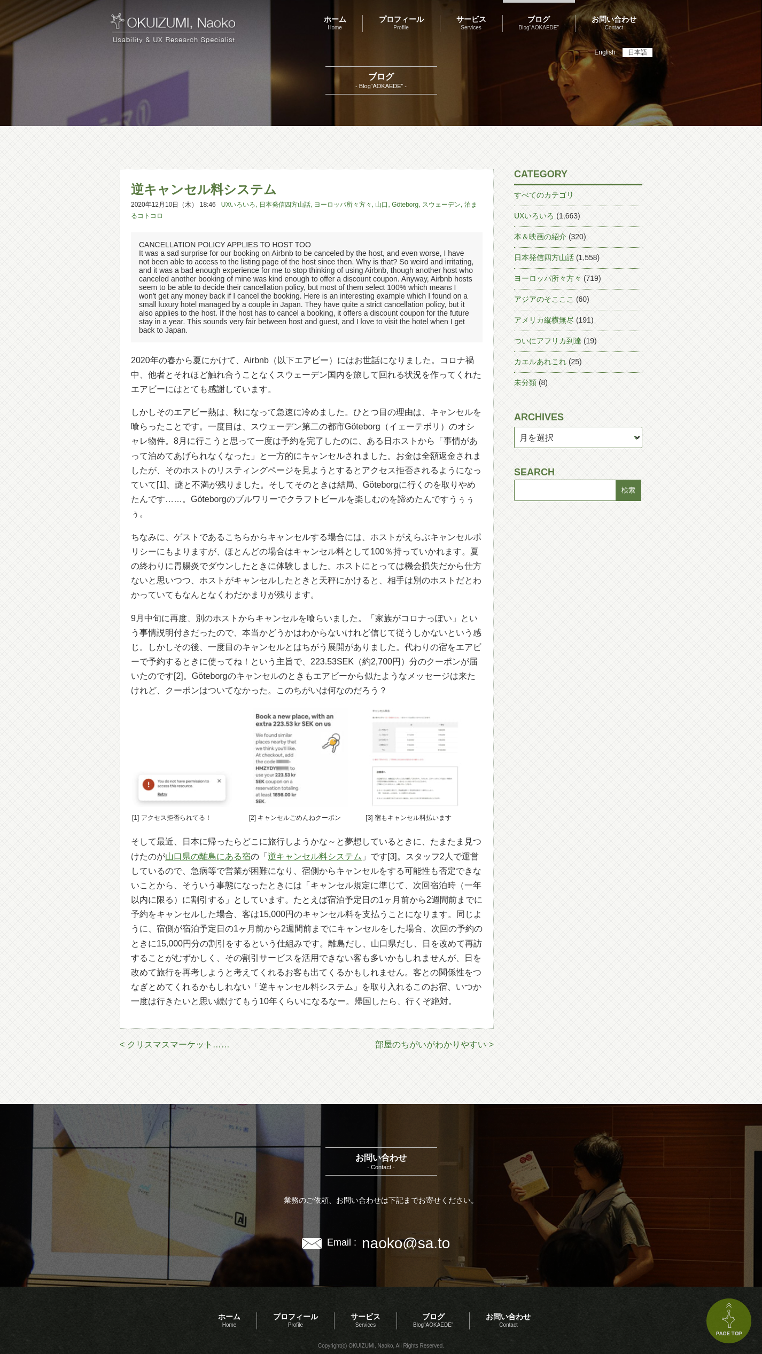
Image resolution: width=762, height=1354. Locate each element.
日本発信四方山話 (284, 204)
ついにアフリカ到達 (547, 340)
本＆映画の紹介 (540, 236)
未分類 (525, 382)
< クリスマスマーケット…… (175, 1044)
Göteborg (405, 204)
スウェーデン (441, 204)
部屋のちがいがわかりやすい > (434, 1044)
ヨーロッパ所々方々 (343, 204)
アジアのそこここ (544, 299)
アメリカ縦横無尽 (544, 320)
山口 (381, 204)
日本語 (637, 52)
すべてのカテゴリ (544, 195)
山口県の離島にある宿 (208, 856)
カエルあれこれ (540, 361)
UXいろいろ (238, 204)
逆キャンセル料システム (315, 856)
